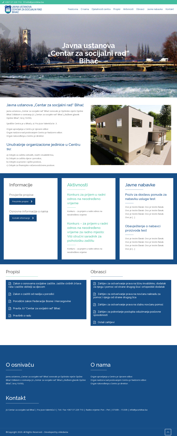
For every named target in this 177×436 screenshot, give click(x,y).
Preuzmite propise (22, 201)
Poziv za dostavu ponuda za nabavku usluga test (146, 196)
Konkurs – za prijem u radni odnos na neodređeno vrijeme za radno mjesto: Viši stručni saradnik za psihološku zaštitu (87, 234)
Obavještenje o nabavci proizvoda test (145, 228)
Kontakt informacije (23, 218)
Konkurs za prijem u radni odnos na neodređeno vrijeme (84, 198)
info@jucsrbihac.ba (35, 2)
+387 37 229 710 (13, 2)
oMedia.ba (63, 432)
